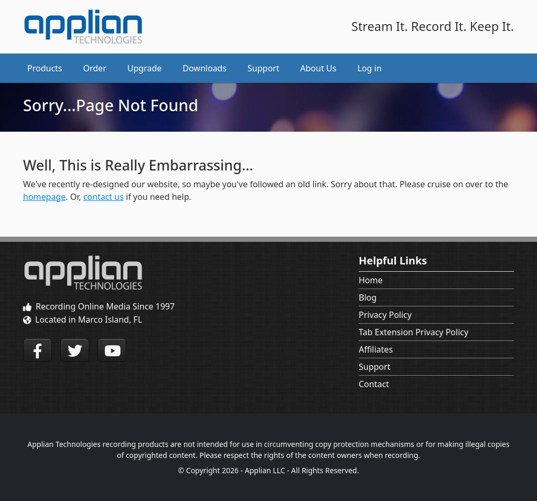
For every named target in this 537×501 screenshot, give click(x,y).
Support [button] (263, 68)
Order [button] (94, 68)
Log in (369, 68)
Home (371, 280)
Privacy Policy (385, 315)
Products (44, 68)
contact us (103, 196)
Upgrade (144, 68)
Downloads (204, 68)
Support (374, 366)
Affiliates (376, 349)
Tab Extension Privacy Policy (413, 332)
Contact (374, 384)
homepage (44, 196)
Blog (368, 297)
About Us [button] (318, 68)
